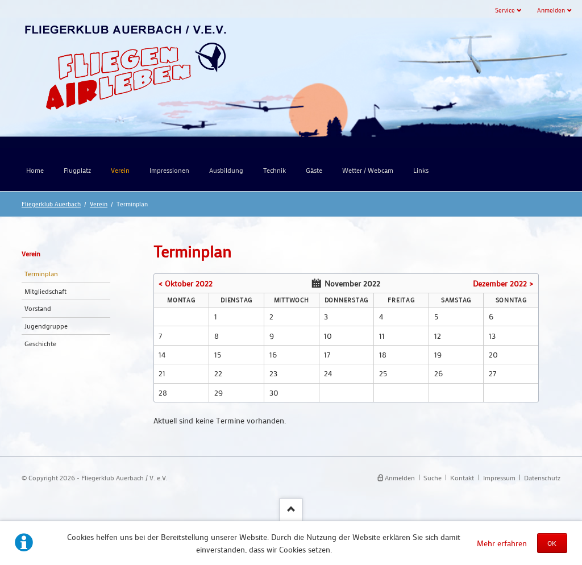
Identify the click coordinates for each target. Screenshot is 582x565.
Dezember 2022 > (503, 283)
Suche (432, 477)
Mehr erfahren (502, 543)
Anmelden (551, 10)
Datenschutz (542, 477)
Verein (98, 204)
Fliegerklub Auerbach (51, 204)
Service (505, 10)
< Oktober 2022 (186, 283)
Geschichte (40, 343)
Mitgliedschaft (45, 291)
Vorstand (37, 308)
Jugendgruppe (46, 325)
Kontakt (462, 477)
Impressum (499, 477)
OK (551, 542)
